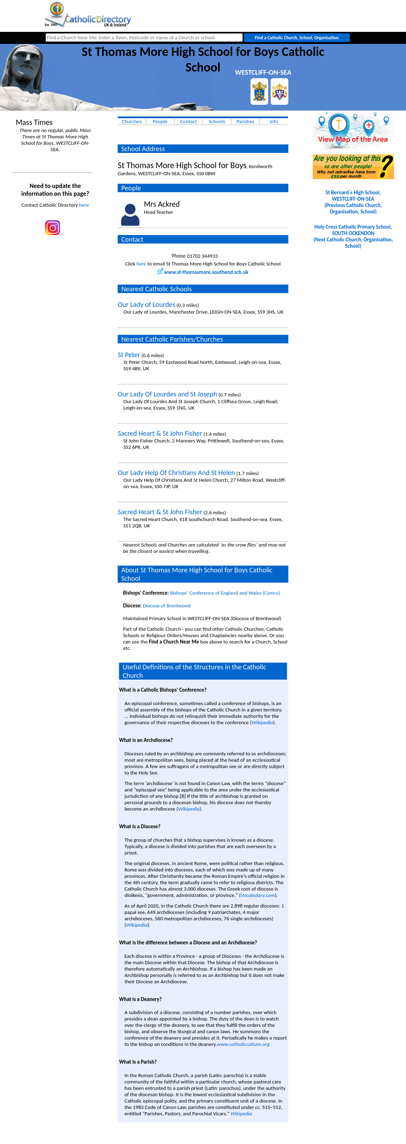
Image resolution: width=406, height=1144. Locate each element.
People (160, 121)
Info (274, 121)
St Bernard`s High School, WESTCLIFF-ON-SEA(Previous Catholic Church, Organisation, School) (353, 202)
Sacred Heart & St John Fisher (160, 433)
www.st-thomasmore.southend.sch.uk (203, 272)
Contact (188, 121)
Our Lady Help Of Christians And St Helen (176, 472)
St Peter (129, 354)
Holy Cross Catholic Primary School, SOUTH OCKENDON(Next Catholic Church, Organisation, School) (353, 236)
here (84, 205)
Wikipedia (262, 722)
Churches (132, 121)
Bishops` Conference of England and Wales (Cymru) (225, 593)
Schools (217, 121)
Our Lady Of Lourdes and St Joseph (167, 394)
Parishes (245, 121)
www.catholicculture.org (243, 1044)
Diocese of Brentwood (166, 605)
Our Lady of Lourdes (146, 304)
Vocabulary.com (258, 895)
